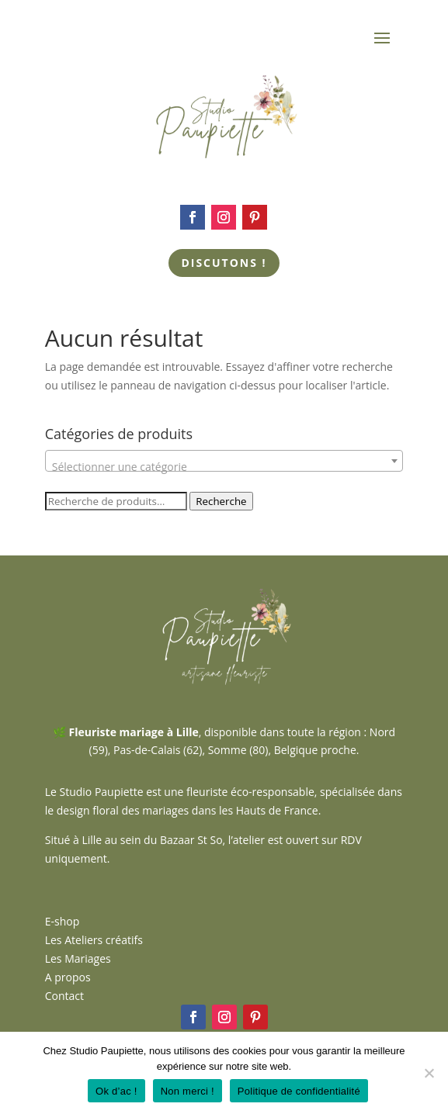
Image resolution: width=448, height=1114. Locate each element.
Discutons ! (223, 262)
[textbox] (224, 467)
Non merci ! (187, 1091)
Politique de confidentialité (299, 1091)
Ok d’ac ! (116, 1091)
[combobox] (224, 461)
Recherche (221, 501)
